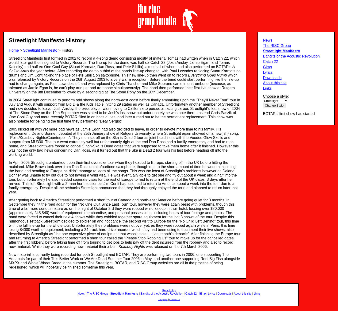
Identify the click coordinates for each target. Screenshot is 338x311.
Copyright (163, 299)
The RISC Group (277, 46)
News (267, 40)
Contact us (174, 299)
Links (267, 88)
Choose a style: (276, 96)
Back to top (169, 290)
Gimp (267, 67)
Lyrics (268, 72)
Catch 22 (270, 62)
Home (14, 50)
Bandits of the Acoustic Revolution (291, 56)
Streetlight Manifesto (281, 51)
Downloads (272, 78)
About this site (275, 83)
